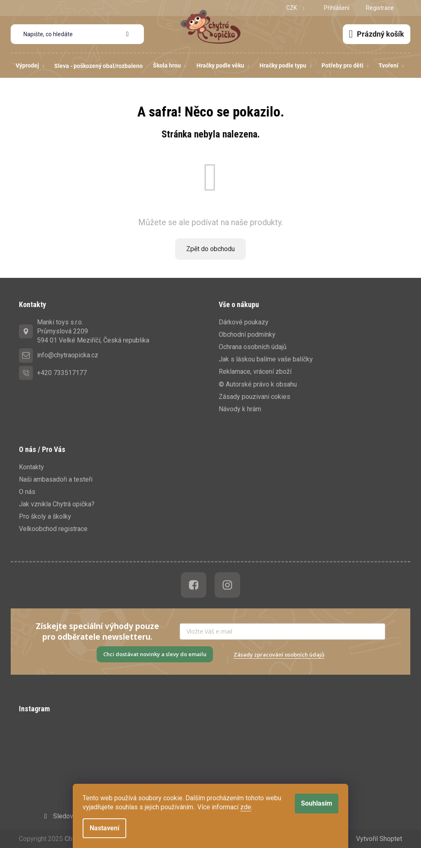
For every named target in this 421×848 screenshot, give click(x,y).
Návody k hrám (240, 409)
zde (245, 807)
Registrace (380, 8)
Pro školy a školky (45, 516)
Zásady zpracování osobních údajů (279, 654)
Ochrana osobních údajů (253, 347)
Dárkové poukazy (243, 322)
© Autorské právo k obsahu (258, 384)
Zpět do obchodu (210, 249)
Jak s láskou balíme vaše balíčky (266, 359)
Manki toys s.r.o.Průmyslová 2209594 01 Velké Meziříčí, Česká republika (93, 331)
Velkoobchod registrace (53, 529)
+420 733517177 (62, 373)
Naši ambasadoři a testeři (56, 479)
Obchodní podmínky (247, 334)
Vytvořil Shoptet (379, 839)
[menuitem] (30, 66)
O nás (27, 492)
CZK (292, 8)
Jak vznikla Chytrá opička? (57, 504)
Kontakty (31, 467)
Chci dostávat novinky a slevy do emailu (154, 654)
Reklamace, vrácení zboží (255, 371)
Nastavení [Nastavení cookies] (104, 828)
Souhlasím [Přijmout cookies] (316, 803)
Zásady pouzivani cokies (254, 397)
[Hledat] (77, 34)
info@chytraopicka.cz (67, 355)
